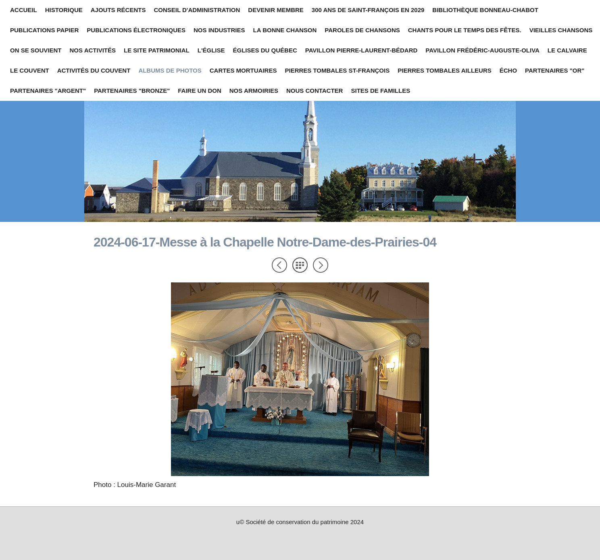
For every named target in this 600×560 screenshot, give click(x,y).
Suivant (320, 265)
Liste (300, 265)
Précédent (279, 265)
